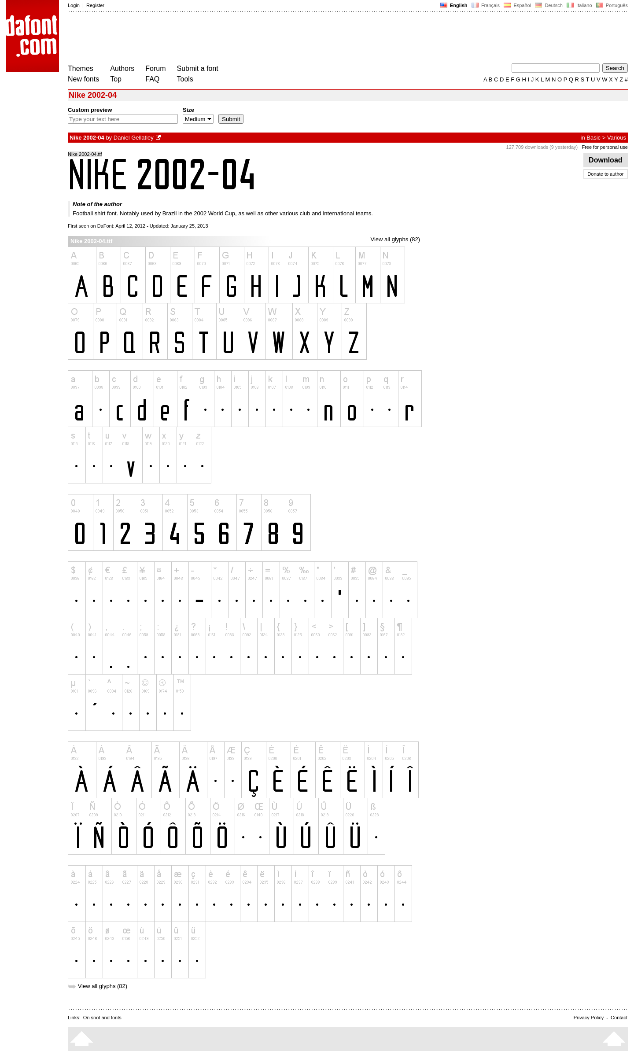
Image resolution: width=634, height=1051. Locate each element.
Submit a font (197, 68)
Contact (619, 1017)
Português (611, 5)
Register (95, 5)
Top (116, 79)
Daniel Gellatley (134, 137)
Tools (185, 79)
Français (485, 5)
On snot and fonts (102, 1017)
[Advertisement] (228, 39)
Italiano (579, 5)
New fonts (83, 79)
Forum (155, 68)
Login (74, 5)
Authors (122, 68)
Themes (80, 68)
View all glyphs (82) (395, 239)
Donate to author (605, 174)
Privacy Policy (589, 1017)
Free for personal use (605, 147)
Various (616, 137)
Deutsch (549, 5)
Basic (593, 137)
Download (605, 160)
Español (517, 5)
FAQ (152, 79)
